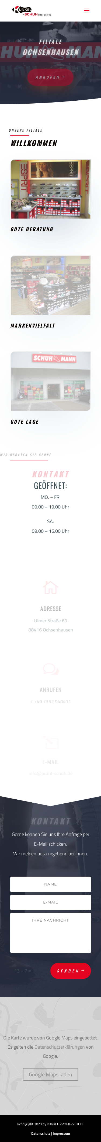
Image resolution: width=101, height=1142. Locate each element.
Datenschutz (40, 1133)
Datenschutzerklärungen (59, 1046)
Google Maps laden (50, 1074)
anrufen (48, 77)
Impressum (61, 1133)
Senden (68, 971)
